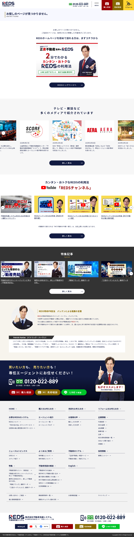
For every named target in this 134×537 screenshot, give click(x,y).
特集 (11, 465)
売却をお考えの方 (75, 408)
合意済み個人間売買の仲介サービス (21, 428)
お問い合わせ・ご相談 (16, 495)
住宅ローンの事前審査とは (47, 483)
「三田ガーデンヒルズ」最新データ (115, 280)
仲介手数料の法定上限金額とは (49, 480)
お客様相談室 (72, 495)
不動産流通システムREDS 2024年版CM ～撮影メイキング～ (16, 217)
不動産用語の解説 (46, 465)
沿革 (99, 434)
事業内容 (101, 431)
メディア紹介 (13, 459)
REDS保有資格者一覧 (105, 437)
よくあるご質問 (45, 451)
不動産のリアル (74, 451)
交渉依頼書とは (44, 486)
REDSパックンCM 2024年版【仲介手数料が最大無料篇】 (116, 217)
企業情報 (102, 417)
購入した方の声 (73, 422)
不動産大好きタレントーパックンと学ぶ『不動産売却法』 (16, 281)
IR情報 (100, 444)
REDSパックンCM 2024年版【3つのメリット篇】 (83, 217)
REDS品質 (101, 425)
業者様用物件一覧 (45, 495)
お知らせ (12, 455)
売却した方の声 (73, 425)
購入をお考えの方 (46, 408)
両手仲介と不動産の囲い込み (48, 473)
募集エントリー (103, 455)
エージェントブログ (45, 425)
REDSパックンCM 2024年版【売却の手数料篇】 (49, 217)
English (71, 465)
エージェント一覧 (45, 422)
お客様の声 (73, 417)
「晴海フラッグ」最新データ (79, 280)
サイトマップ (102, 495)
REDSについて (14, 422)
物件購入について (45, 455)
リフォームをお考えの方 (108, 408)
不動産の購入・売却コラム (77, 459)
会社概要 (101, 428)
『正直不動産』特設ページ (77, 455)
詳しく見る (67, 163)
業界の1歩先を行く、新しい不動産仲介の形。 (49, 281)
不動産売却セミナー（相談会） (19, 470)
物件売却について (45, 459)
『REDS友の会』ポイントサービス (20, 425)
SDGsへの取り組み (104, 441)
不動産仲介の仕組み (45, 470)
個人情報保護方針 (15, 499)
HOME (12, 408)
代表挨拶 (101, 422)
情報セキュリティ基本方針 (47, 499)
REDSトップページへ (67, 85)
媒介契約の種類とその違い (47, 477)
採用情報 (102, 451)
